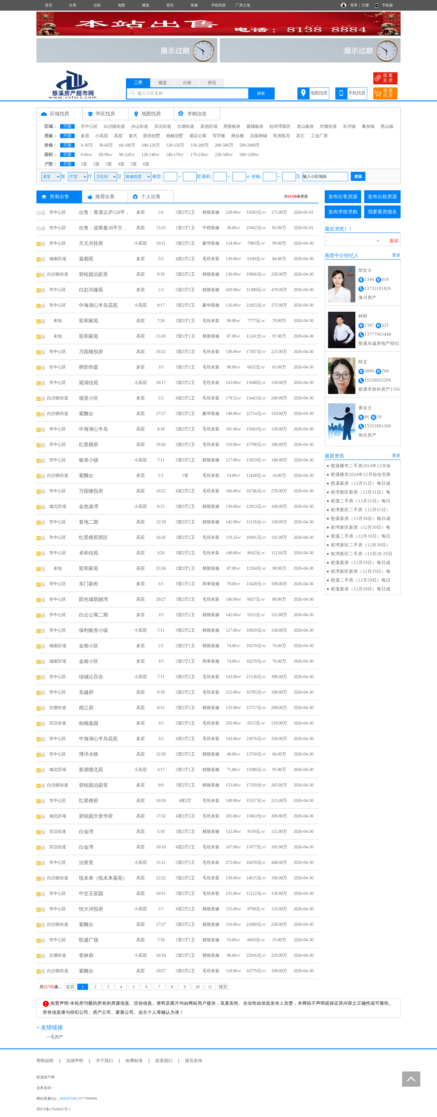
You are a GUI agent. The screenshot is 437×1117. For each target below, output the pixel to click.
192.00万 (279, 537)
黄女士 (365, 408)
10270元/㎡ (256, 645)
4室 (121, 164)
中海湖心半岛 (93, 429)
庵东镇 (368, 126)
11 (210, 987)
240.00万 (279, 398)
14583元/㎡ (256, 212)
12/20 (161, 754)
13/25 (161, 228)
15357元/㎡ (256, 800)
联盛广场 (88, 939)
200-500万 (224, 145)
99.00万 (279, 243)
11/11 (161, 862)
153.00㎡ (234, 785)
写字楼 (218, 136)
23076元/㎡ (256, 738)
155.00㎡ (234, 909)
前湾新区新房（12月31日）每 (361, 492)
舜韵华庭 (88, 367)
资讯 (170, 5)
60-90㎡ (106, 154)
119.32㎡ (234, 537)
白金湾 (86, 831)
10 (197, 987)
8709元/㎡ (256, 909)
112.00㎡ (234, 692)
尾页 (223, 987)
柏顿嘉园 (88, 723)
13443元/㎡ (256, 398)
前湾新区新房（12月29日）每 (361, 571)
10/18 (161, 847)
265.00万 (279, 785)
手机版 (387, 5)
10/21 (161, 893)
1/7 (161, 909)
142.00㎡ (234, 522)
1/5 (161, 645)
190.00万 (279, 878)
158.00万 (279, 382)
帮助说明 (44, 1060)
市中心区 (89, 126)
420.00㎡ (234, 289)
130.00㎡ (234, 274)
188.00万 (279, 444)
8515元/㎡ (256, 723)
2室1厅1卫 (185, 336)
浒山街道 (139, 126)
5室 (133, 164)
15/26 (161, 336)
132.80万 (279, 615)
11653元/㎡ (256, 460)
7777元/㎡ (256, 320)
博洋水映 (88, 754)
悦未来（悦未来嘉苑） (103, 878)
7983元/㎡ (256, 243)
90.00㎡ (234, 320)
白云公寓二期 (93, 614)
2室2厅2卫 (185, 460)
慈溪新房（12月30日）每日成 (361, 518)
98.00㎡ (234, 367)
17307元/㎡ (256, 351)
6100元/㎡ (256, 258)
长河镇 (349, 126)
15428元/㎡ (256, 584)
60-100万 (127, 145)
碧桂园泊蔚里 (93, 274)
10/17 (161, 382)
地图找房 (318, 93)
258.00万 (279, 274)
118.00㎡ (234, 971)
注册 (365, 5)
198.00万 (279, 971)
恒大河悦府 (91, 909)
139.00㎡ (234, 258)
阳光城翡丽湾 (93, 599)
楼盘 (145, 5)
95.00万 (279, 769)
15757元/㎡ (256, 707)
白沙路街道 (114, 126)
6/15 (161, 506)
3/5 (161, 367)
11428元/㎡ (256, 475)
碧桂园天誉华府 (96, 816)
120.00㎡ (234, 212)
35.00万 (279, 940)
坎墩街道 (328, 126)
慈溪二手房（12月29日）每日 (361, 580)
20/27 (161, 599)
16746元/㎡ (256, 491)
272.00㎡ (234, 862)
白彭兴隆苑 (91, 289)
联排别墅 (151, 136)
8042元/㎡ (256, 553)
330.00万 (279, 738)
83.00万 (279, 228)
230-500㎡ (224, 154)
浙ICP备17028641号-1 (53, 1109)
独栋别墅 (174, 136)
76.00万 (279, 645)
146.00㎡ (234, 599)
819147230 (68, 1098)
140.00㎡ (234, 413)
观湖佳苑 (88, 382)
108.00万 (279, 584)
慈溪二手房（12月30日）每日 (361, 536)
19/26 (161, 444)
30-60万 (106, 145)
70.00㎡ (234, 584)
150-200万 (199, 145)
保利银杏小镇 (93, 630)
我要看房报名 (382, 211)
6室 (146, 164)
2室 (96, 164)
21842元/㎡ (256, 228)
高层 (118, 136)
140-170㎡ (175, 154)
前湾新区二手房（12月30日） (361, 545)
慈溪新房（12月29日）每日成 (361, 562)
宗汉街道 (162, 126)
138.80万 (279, 630)
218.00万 (279, 723)
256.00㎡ (234, 723)
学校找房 (218, 5)
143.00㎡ (234, 382)
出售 (72, 5)
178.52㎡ (234, 398)
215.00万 (279, 800)
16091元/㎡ (256, 537)
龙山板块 (305, 126)
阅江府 (86, 707)
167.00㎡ (234, 847)
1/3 (161, 289)
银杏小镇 (88, 460)
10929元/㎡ (256, 630)
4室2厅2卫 (185, 258)
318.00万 (279, 413)
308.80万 (279, 816)
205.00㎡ (234, 816)
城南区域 (57, 258)
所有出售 (59, 196)
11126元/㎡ (256, 522)
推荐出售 (105, 196)
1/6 (161, 212)
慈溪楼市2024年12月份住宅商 (361, 474)
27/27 (161, 413)
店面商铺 (258, 136)
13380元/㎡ (256, 769)
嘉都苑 (86, 258)
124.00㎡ (234, 243)
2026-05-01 (303, 212)
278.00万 (279, 491)
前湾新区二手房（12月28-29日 (362, 554)
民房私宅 (281, 136)
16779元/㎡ (256, 971)
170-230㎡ (199, 154)
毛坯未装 (210, 258)
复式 (133, 136)
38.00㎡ (234, 228)
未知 (57, 320)
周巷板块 (231, 126)
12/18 (161, 522)
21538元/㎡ (256, 676)
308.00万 (279, 676)
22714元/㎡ (256, 413)
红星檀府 (88, 444)
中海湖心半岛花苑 (98, 305)
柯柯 (363, 316)
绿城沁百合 (91, 676)
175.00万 (279, 212)
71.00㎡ (234, 769)
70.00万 (279, 320)
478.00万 (279, 289)
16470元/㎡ (256, 862)
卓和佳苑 (88, 552)
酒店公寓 (197, 136)
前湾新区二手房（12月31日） (361, 510)
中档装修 (210, 228)
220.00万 (279, 955)
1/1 (161, 475)
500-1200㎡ (249, 154)
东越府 (86, 692)
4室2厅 (185, 800)
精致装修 (210, 212)
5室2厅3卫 (185, 289)
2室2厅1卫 (185, 320)
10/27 (161, 971)
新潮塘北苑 (91, 769)
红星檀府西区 (93, 537)
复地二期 (88, 522)
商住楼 (237, 136)
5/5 (161, 258)
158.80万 (279, 893)
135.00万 (279, 909)
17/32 (161, 816)
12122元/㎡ (256, 893)
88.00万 (279, 599)
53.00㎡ (234, 940)
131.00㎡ (234, 893)
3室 (109, 164)
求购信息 (197, 113)
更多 (396, 255)
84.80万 (279, 258)
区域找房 (59, 113)
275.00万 (279, 305)
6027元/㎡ (256, 599)
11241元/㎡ (256, 336)
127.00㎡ (234, 460)
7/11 (160, 460)
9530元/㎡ (256, 831)
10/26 (161, 800)
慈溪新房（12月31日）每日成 (361, 483)
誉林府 (86, 955)
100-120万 (150, 145)
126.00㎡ (234, 305)
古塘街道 (185, 126)
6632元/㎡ (256, 367)
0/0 (161, 785)
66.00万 (279, 754)
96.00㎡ (234, 955)
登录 (353, 5)
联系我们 (163, 1060)
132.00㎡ (234, 707)
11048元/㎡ (256, 382)
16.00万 (279, 475)
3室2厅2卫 (185, 212)
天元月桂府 (91, 243)
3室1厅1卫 (185, 367)
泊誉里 (86, 862)
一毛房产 (54, 1037)
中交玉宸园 (91, 893)
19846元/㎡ (256, 274)
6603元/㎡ (256, 940)
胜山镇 (387, 126)
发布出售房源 (342, 196)
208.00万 (279, 707)
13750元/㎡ (256, 754)
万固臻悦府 (91, 351)
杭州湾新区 (280, 126)
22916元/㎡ (256, 955)
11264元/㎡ (256, 568)
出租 (97, 5)
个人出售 (151, 196)
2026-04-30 (303, 243)
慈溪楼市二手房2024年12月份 (361, 465)
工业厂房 (319, 136)
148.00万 (279, 460)
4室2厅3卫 (185, 816)
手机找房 (356, 93)
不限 (67, 126)
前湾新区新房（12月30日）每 (361, 527)
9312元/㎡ (256, 615)
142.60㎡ (234, 615)
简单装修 (210, 584)
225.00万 (279, 351)
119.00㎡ (234, 444)
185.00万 (279, 847)
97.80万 (279, 336)
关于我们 (104, 1060)
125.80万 (279, 831)
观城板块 (254, 126)
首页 (48, 5)
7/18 (161, 940)
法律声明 (74, 1060)
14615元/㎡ (256, 878)
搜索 (261, 93)
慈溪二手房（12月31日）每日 (361, 501)
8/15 (161, 707)
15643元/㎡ (256, 429)
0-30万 (87, 145)
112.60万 (279, 553)
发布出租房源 (382, 196)
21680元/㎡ (256, 924)
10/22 (161, 351)
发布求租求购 (342, 211)
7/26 (161, 320)
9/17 (161, 305)
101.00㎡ (234, 429)
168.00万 (279, 506)
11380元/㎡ (256, 289)
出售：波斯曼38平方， (103, 227)
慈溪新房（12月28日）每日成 (361, 589)
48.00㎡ (234, 754)
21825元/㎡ (256, 305)
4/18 (161, 429)
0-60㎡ (87, 154)
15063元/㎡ (256, 816)
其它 (300, 136)
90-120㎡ (127, 154)
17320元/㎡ (256, 785)
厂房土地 (242, 5)
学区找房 (105, 113)
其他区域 (208, 126)
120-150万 (175, 145)
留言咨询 (193, 1060)
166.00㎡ (234, 491)
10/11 (160, 243)
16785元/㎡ (256, 692)
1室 (84, 164)
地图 (121, 5)
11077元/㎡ (256, 847)
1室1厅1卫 (185, 228)
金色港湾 (88, 506)
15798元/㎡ (256, 444)
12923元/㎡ (256, 506)
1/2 (161, 398)
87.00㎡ (234, 336)
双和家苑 (88, 320)
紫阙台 (86, 413)
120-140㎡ (150, 154)
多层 (85, 136)
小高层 (101, 136)
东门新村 (88, 583)
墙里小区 (88, 398)
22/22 (161, 878)
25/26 (161, 568)
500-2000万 (249, 145)
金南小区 (88, 645)
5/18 (161, 831)
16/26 (161, 537)
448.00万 (279, 862)
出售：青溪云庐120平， (104, 212)
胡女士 (365, 270)
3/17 (161, 769)
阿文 (363, 362)
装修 (194, 5)
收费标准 (134, 1060)
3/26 (161, 553)
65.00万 (279, 367)
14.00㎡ (234, 475)
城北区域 (57, 506)
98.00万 (279, 568)
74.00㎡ (234, 645)
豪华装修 (210, 243)
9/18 (161, 274)
